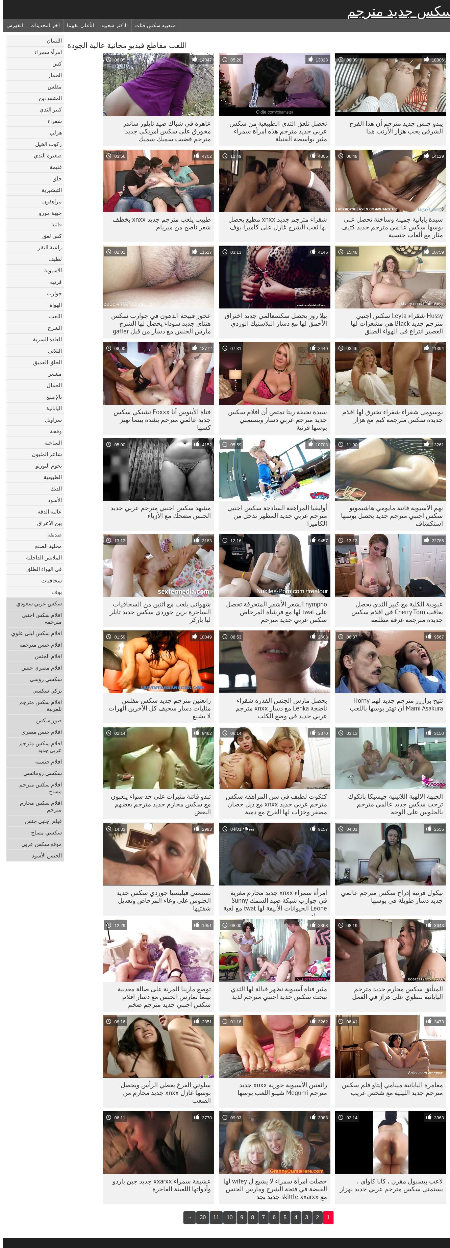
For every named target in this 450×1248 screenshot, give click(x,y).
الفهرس (11, 25)
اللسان (51, 40)
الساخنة (50, 442)
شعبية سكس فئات (152, 25)
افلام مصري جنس (38, 667)
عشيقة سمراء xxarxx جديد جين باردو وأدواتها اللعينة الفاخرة (158, 1185)
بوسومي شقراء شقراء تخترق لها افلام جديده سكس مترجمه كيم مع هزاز (389, 416)
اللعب (52, 316)
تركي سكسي (44, 690)
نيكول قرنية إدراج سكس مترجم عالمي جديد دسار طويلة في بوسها (389, 896)
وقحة (53, 431)
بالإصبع (51, 396)
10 (227, 1217)
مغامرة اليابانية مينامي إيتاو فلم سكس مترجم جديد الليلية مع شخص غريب (389, 1089)
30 (200, 1217)
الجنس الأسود (44, 855)
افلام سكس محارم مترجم (38, 806)
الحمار (52, 75)
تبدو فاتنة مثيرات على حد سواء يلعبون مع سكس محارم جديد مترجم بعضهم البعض (158, 804)
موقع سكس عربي (38, 844)
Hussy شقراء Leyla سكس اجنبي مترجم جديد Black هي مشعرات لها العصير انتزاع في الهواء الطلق (394, 323)
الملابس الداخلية (41, 557)
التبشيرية (49, 189)
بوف (54, 592)
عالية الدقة (46, 511)
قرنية (53, 281)
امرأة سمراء (45, 52)
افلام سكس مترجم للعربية (37, 705)
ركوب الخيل (45, 144)
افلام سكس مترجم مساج (37, 788)
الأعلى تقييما (77, 25)
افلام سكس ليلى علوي (33, 633)
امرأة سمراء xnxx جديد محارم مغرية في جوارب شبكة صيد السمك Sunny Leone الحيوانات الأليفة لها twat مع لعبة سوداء (272, 902)
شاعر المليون (44, 454)
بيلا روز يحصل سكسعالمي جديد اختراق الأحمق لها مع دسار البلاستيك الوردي (273, 319)
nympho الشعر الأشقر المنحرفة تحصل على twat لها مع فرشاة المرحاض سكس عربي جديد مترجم (273, 612)
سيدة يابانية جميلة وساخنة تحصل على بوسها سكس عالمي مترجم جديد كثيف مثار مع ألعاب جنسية (389, 227)
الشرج (52, 327)
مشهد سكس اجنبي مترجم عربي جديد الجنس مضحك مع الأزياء (157, 512)
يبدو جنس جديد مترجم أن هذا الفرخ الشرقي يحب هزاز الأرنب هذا (393, 127)
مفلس (52, 86)
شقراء (52, 121)
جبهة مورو (47, 212)
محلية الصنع (45, 546)
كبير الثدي (47, 109)
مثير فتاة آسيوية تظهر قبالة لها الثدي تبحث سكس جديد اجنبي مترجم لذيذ (276, 993)
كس (54, 63)
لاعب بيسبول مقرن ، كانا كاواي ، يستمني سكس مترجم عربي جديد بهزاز (388, 1185)
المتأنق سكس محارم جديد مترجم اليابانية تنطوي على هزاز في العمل (394, 993)
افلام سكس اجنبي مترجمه (39, 618)
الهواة (53, 304)
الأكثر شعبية (111, 25)
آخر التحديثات (42, 25)
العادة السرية (44, 339)
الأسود (52, 500)
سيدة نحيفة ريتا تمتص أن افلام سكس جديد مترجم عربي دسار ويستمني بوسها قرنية (274, 419)
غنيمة (53, 167)
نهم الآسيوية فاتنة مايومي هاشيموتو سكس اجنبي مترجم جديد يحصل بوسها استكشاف (389, 515)
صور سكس (46, 720)
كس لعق (49, 235)
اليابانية (51, 408)
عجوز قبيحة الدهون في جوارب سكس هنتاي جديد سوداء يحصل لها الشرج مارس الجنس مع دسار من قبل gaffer (158, 323)
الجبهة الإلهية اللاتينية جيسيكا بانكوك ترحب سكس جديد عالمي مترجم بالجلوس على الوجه (392, 804)
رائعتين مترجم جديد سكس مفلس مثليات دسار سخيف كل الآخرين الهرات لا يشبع (156, 708)
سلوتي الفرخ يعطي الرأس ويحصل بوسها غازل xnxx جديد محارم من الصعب (163, 1092)
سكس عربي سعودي (36, 603)
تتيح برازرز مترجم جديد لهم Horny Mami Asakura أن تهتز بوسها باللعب (393, 704)
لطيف (52, 258)
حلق (54, 178)
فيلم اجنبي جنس (40, 821)
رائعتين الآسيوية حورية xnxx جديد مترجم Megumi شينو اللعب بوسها (279, 1089)
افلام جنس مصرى (38, 731)
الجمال (51, 385)
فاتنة (53, 224)
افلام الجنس (45, 656)
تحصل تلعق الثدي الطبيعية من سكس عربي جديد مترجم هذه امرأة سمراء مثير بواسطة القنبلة (275, 131)
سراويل (50, 419)
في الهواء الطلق (41, 569)
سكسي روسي (43, 679)
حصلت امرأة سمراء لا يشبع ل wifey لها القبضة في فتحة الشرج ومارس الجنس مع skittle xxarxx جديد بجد (272, 1189)
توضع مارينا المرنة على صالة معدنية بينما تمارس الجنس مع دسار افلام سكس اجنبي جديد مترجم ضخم (161, 996)
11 (213, 1217)
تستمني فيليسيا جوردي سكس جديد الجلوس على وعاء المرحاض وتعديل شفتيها (161, 900)
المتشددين (47, 98)
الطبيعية (50, 477)
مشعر (52, 373)
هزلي (53, 132)
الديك (53, 488)
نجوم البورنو (45, 465)
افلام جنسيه (45, 761)
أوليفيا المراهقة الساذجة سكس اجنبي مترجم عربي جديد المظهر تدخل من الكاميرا (274, 515)
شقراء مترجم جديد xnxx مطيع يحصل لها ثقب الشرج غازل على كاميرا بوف (274, 223)
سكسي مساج (43, 832)
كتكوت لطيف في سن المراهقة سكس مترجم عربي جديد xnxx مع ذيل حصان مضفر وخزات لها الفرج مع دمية (273, 804)
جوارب (51, 293)
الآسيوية (50, 270)
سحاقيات (48, 580)
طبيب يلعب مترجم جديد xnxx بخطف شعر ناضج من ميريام (158, 223)
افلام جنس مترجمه (37, 644)
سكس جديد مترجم (397, 11)
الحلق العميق (44, 362)
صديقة (51, 534)
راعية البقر (47, 247)
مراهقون (49, 201)
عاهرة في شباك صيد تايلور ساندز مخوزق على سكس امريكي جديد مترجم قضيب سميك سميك (164, 131)
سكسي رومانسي (39, 773)
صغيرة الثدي (45, 155)
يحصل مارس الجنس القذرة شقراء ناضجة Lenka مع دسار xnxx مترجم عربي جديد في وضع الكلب (278, 708)
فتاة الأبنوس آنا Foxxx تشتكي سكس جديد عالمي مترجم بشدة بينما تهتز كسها (159, 419)
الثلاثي (52, 350)
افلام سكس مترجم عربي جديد (37, 746)
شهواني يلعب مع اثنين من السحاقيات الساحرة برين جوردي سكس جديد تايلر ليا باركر (157, 612)
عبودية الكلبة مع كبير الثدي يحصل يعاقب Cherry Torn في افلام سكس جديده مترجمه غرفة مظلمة (394, 612)
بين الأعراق (46, 523)
